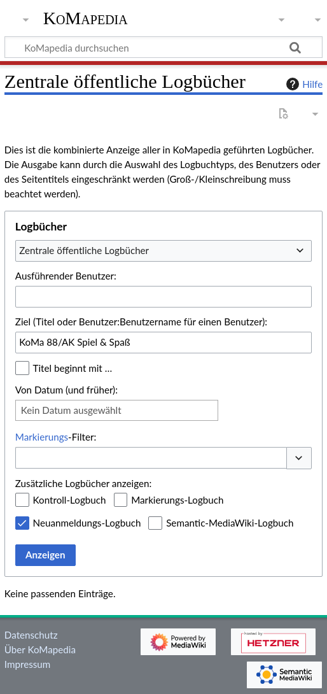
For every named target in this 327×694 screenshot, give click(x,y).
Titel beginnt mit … (73, 368)
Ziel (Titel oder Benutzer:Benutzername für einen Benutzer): (141, 321)
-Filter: (55, 437)
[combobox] (163, 251)
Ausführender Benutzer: (65, 275)
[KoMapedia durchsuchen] (163, 47)
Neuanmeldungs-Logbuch (87, 522)
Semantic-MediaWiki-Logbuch (229, 522)
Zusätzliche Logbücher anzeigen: (83, 483)
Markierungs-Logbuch (177, 500)
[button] (299, 458)
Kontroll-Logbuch (69, 500)
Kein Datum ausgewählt (71, 410)
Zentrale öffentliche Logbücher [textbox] (84, 250)
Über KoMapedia (40, 649)
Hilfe (303, 84)
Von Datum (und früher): (66, 389)
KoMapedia (85, 18)
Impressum (27, 664)
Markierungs (41, 437)
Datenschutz (31, 635)
